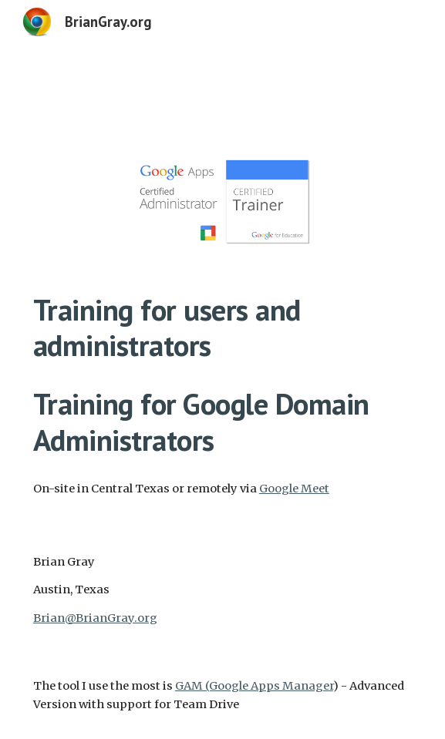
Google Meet (294, 488)
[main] (222, 375)
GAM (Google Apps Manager (254, 686)
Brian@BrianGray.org (95, 618)
